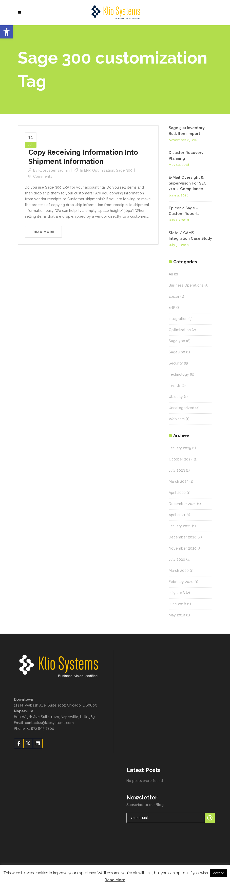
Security (176, 363)
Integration (178, 319)
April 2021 (177, 515)
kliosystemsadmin (54, 170)
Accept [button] (218, 873)
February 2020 (181, 582)
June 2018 (177, 604)
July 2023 (177, 470)
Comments (42, 176)
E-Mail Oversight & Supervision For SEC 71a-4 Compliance (187, 183)
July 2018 (177, 593)
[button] (6, 31)
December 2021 (182, 504)
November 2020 (183, 548)
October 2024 (181, 459)
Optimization (103, 170)
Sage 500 (177, 352)
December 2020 (183, 537)
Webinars (177, 419)
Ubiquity (176, 397)
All (171, 274)
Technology (179, 374)
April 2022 (177, 493)
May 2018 (177, 615)
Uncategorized (181, 408)
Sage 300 (124, 170)
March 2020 (179, 571)
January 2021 (180, 526)
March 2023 (178, 481)
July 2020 (177, 559)
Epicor (174, 296)
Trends (175, 386)
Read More (115, 880)
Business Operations (186, 285)
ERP (87, 170)
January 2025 (180, 448)
